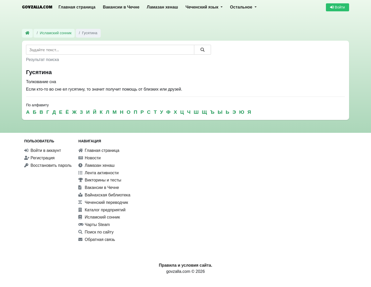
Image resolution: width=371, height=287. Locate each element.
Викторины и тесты (99, 180)
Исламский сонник (56, 33)
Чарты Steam (94, 224)
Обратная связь (96, 239)
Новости (89, 158)
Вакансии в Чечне (121, 7)
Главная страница (76, 7)
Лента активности (98, 173)
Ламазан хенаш (162, 7)
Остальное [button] (242, 7)
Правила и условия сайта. (185, 265)
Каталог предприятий (101, 210)
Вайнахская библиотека (104, 195)
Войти (337, 7)
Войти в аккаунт (42, 150)
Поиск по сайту (96, 232)
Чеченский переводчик (103, 202)
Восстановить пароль (48, 165)
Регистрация (39, 158)
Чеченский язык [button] (202, 7)
